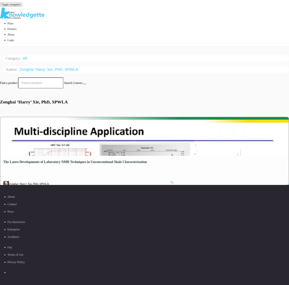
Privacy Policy (16, 262)
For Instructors (16, 222)
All (25, 58)
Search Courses (73, 82)
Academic (13, 236)
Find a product (8, 82)
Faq (9, 247)
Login (10, 40)
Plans (10, 23)
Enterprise (13, 229)
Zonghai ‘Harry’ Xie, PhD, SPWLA (49, 69)
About (10, 34)
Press (10, 211)
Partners (12, 28)
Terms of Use (15, 254)
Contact (12, 204)
